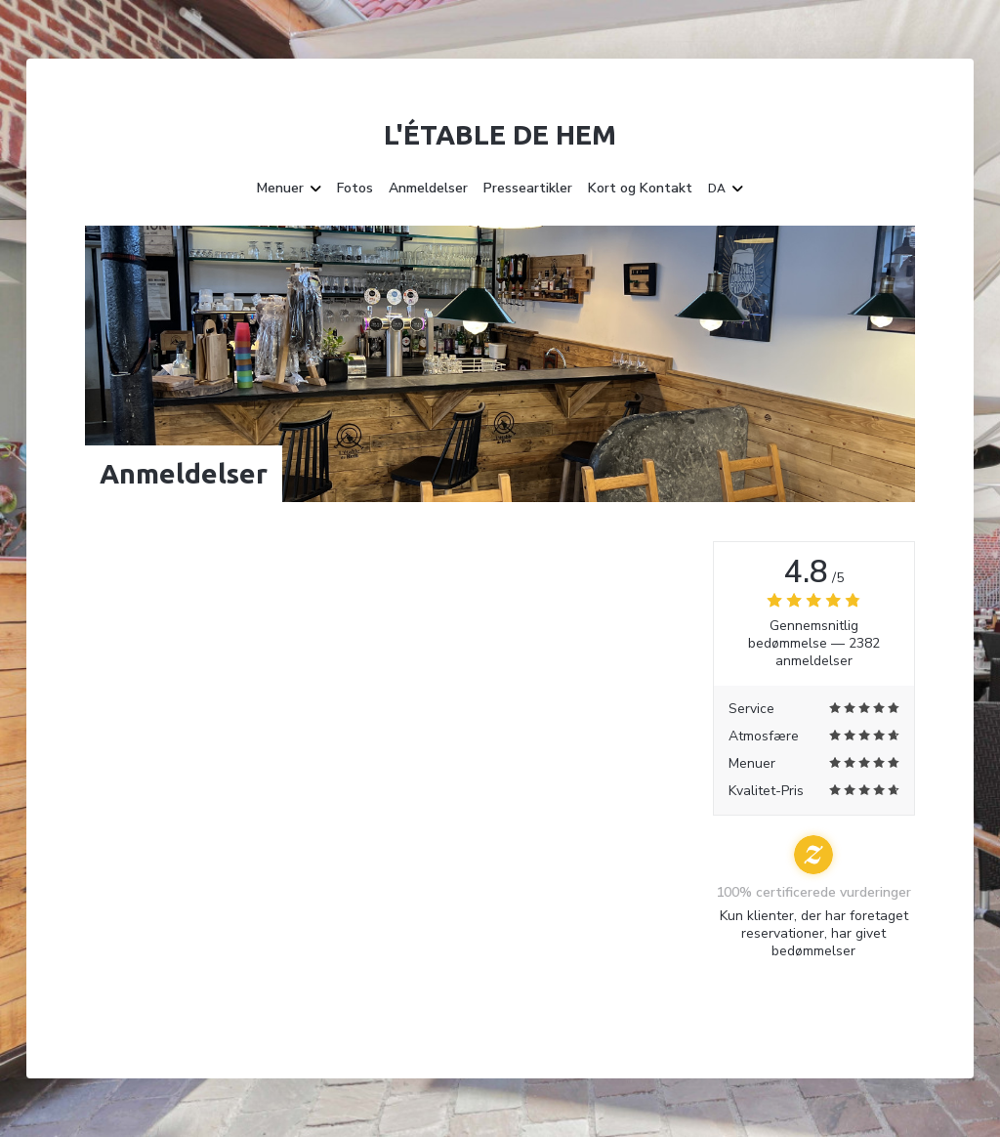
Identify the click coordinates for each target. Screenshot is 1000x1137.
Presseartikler (527, 188)
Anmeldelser (428, 188)
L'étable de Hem (500, 134)
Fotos (355, 188)
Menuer (289, 188)
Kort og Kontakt (640, 188)
